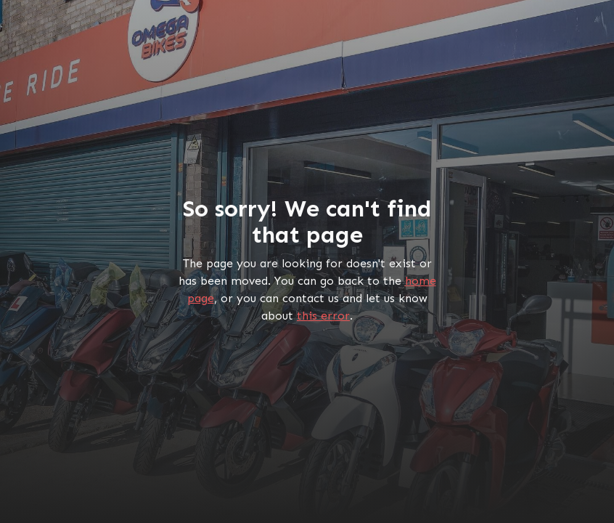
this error (323, 316)
